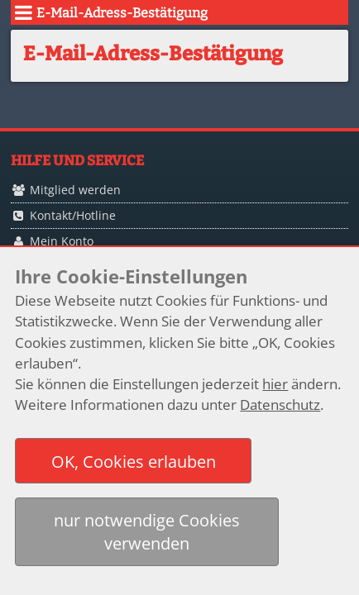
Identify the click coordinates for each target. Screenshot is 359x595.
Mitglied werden (75, 190)
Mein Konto (61, 241)
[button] (133, 460)
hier (275, 383)
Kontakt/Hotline (73, 215)
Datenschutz (280, 404)
